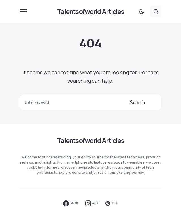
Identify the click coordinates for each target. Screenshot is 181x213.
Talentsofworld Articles (90, 11)
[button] (23, 11)
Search (137, 102)
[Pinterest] (111, 203)
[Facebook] (70, 203)
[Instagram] (92, 203)
